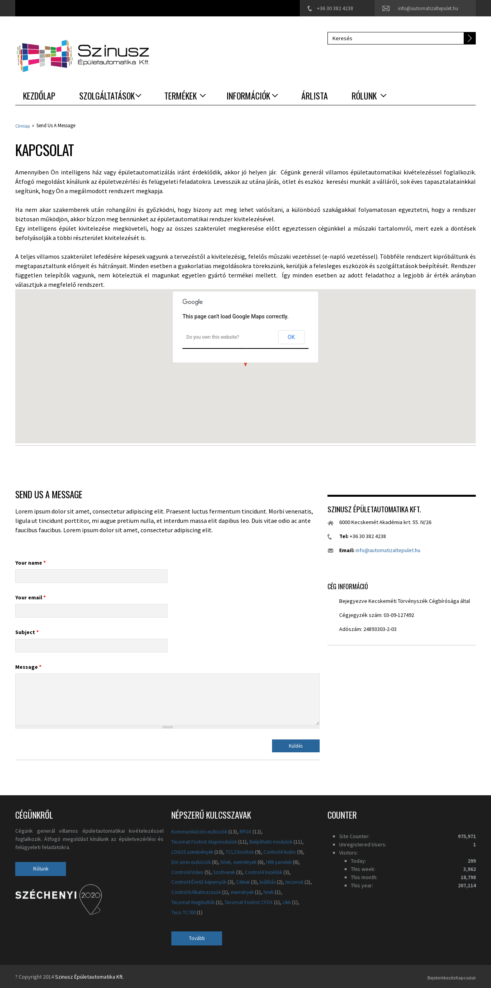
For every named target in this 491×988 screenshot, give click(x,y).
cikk (176, 911)
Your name (30, 561)
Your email (30, 596)
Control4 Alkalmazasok (227, 891)
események (278, 891)
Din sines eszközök (193, 861)
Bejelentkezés (429, 975)
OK (291, 336)
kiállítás (276, 881)
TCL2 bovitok (248, 851)
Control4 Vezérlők (272, 871)
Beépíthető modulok (278, 840)
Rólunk (364, 95)
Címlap (22, 125)
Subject (27, 631)
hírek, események (247, 861)
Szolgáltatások (107, 95)
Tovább (197, 937)
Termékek (180, 95)
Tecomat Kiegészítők (217, 901)
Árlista (314, 95)
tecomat (181, 891)
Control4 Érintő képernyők (202, 881)
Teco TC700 (203, 911)
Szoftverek (228, 871)
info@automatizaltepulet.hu (425, 8)
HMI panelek (292, 861)
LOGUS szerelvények (196, 851)
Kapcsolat (464, 975)
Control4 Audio (290, 851)
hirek (177, 901)
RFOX (251, 830)
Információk (248, 95)
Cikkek (250, 881)
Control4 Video (188, 871)
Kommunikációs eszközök (201, 830)
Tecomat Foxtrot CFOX (278, 901)
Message (28, 666)
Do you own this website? (213, 336)
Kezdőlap (39, 95)
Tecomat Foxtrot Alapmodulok (206, 840)
